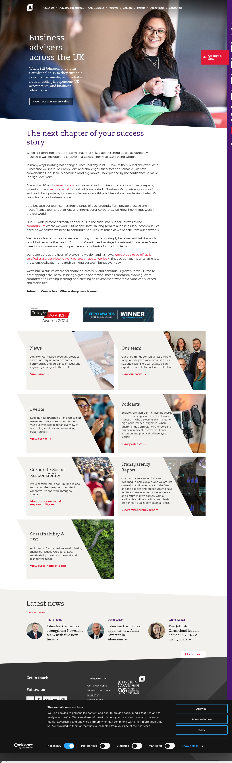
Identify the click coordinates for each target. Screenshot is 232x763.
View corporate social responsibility (45, 503)
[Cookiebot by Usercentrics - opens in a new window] (23, 756)
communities (35, 226)
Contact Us (175, 7)
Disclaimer (92, 695)
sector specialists (61, 189)
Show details (190, 755)
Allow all (201, 718)
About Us (48, 7)
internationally (63, 185)
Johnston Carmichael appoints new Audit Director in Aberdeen (124, 632)
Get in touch (37, 678)
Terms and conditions (98, 690)
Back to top (194, 654)
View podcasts (131, 444)
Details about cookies (98, 707)
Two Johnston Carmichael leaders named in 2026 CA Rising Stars (184, 632)
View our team (131, 374)
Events (141, 7)
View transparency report (139, 509)
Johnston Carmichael (30, 7)
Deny (201, 739)
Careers (127, 7)
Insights (113, 7)
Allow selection (202, 729)
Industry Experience (71, 7)
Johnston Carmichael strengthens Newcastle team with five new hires (65, 632)
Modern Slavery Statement (95, 701)
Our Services (96, 7)
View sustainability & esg (48, 565)
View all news (35, 612)
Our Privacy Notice (97, 685)
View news (37, 374)
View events (38, 438)
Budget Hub (157, 7)
